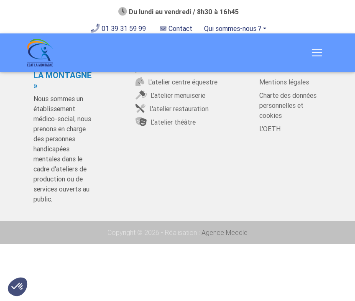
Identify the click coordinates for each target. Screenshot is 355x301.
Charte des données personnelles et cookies (288, 105)
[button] (18, 287)
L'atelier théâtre (165, 122)
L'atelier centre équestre (176, 82)
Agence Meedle (224, 232)
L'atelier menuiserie (170, 95)
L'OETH (270, 129)
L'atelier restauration (171, 109)
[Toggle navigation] (317, 54)
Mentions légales (284, 82)
